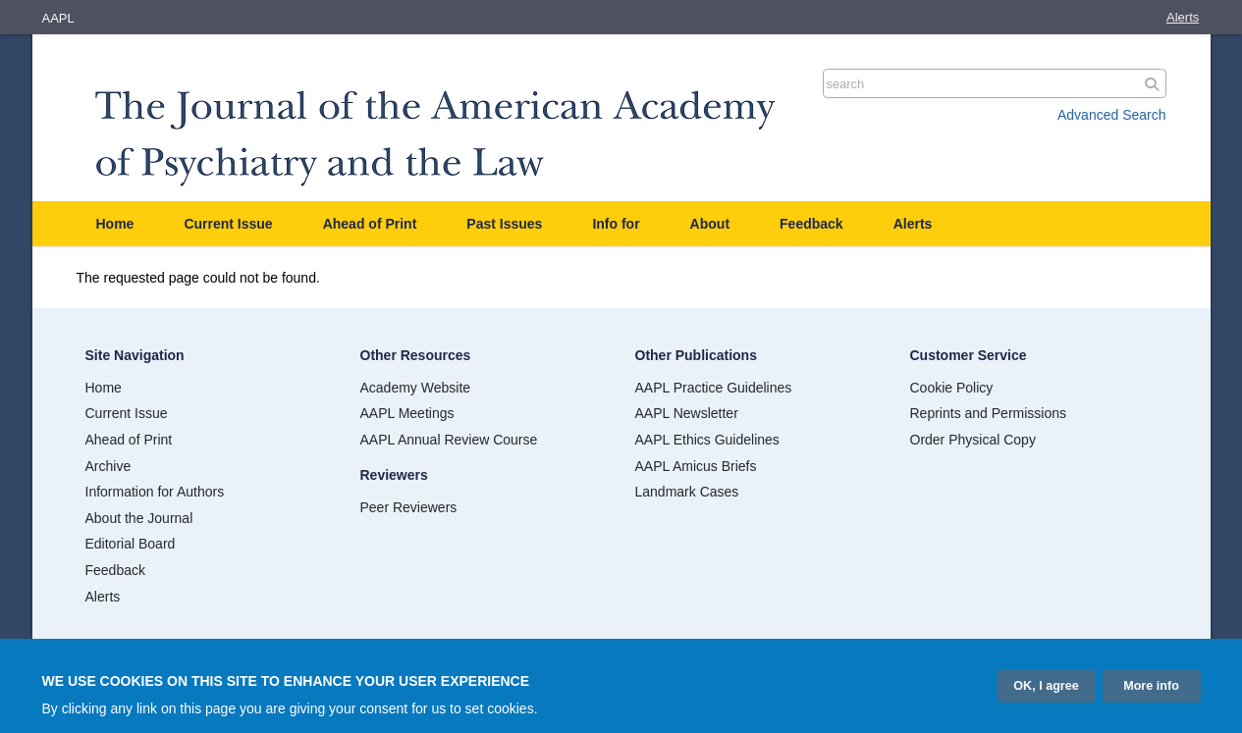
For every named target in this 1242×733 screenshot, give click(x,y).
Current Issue (228, 224)
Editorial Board (130, 543)
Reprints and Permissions (988, 413)
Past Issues (504, 224)
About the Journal (139, 518)
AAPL (58, 18)
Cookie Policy (952, 387)
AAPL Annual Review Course (449, 439)
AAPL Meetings (407, 413)
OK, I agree (1046, 689)
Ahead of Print (370, 224)
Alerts (1182, 17)
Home (115, 224)
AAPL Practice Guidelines (713, 387)
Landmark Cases (687, 491)
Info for (615, 224)
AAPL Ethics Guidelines (707, 439)
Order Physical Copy (973, 439)
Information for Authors (155, 491)
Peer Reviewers (409, 507)
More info (1151, 689)
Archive (108, 466)
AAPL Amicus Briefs (696, 466)
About (709, 224)
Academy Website (415, 387)
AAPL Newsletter (686, 413)
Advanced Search (1111, 115)
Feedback (811, 224)
